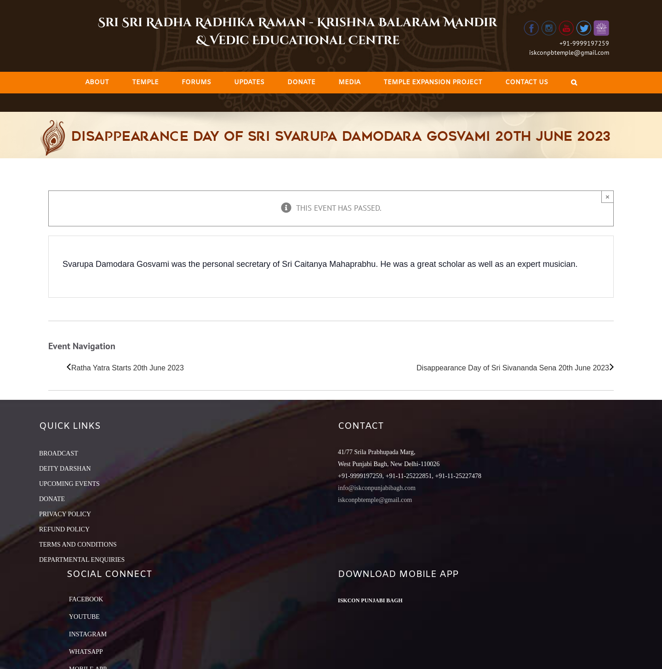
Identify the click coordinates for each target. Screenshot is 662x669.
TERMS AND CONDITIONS (78, 544)
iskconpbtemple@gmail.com (569, 52)
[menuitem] (97, 82)
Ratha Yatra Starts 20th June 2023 (127, 368)
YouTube (84, 616)
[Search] (573, 82)
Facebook (86, 599)
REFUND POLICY (64, 529)
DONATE (52, 499)
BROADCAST (58, 453)
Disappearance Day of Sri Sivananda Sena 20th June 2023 (513, 368)
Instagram (88, 634)
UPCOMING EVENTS (69, 483)
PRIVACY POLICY (65, 514)
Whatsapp (86, 651)
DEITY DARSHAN (65, 468)
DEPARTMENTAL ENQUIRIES (82, 559)
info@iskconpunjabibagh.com (377, 487)
